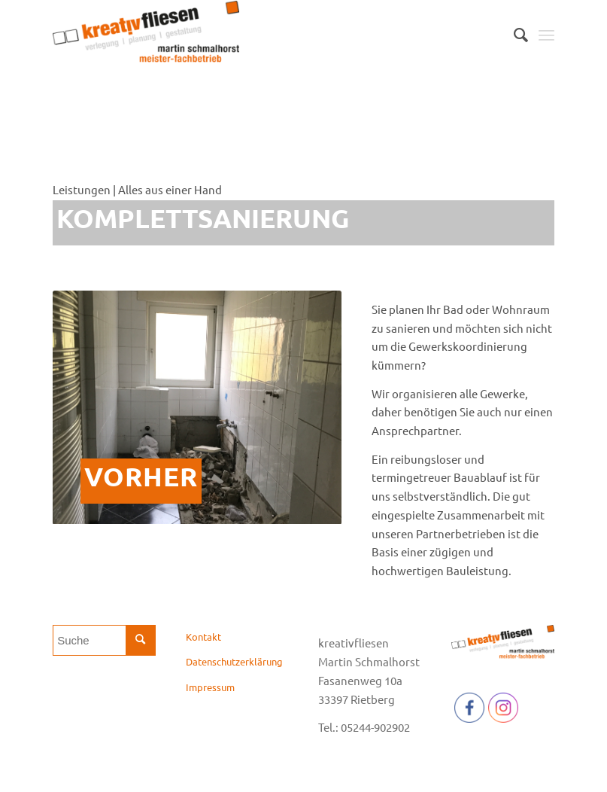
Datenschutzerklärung (234, 661)
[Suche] (513, 35)
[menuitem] (513, 35)
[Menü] (546, 34)
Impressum (210, 687)
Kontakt (203, 636)
